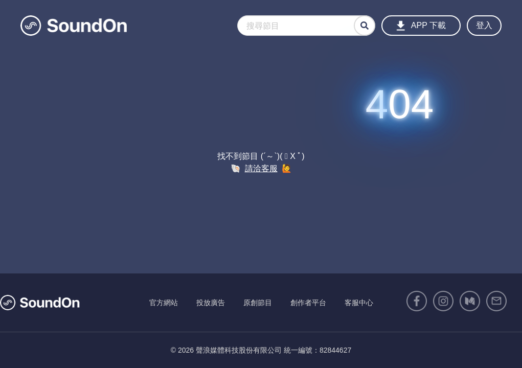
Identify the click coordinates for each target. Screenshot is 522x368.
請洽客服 (261, 168)
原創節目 (257, 302)
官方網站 (163, 302)
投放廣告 (210, 302)
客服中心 (359, 302)
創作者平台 (308, 302)
